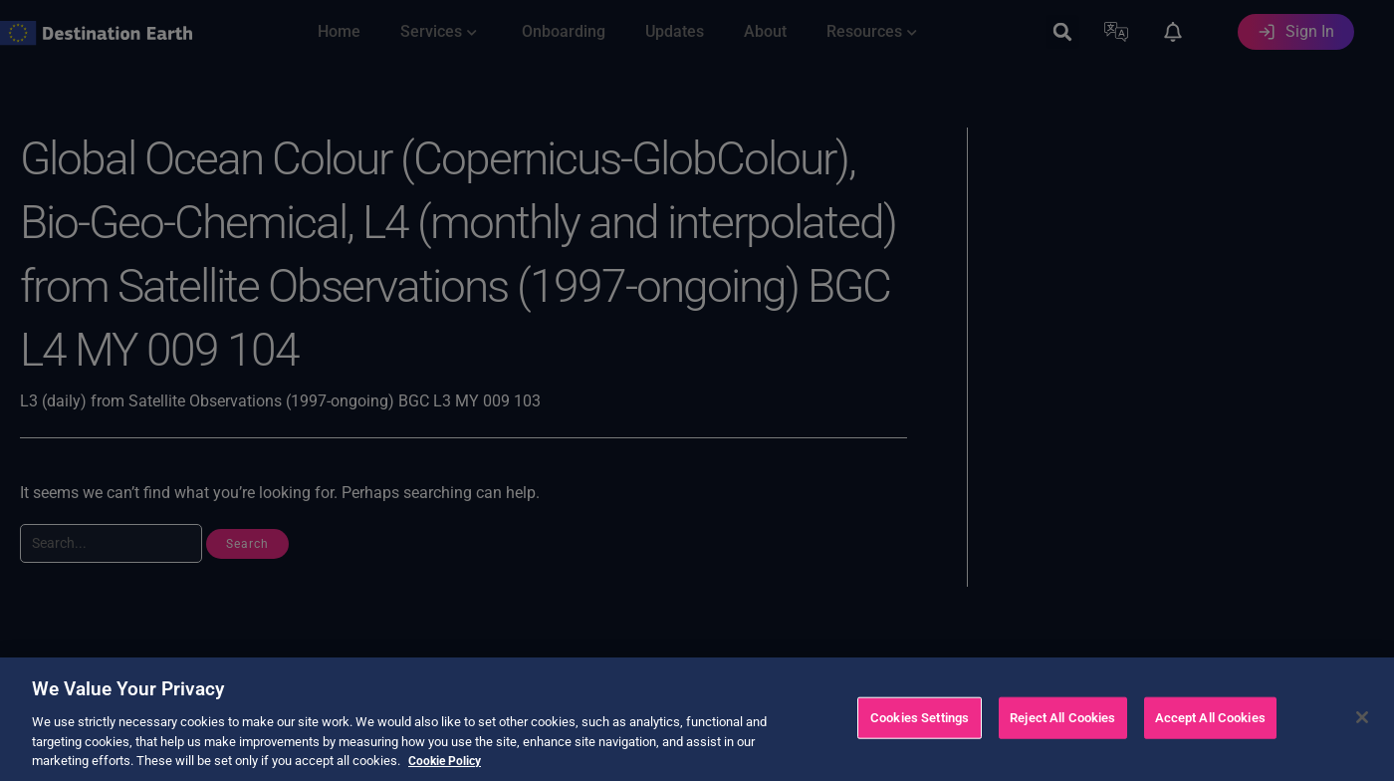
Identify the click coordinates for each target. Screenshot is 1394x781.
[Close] (1362, 740)
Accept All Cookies (1210, 740)
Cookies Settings (919, 740)
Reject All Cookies (1062, 740)
